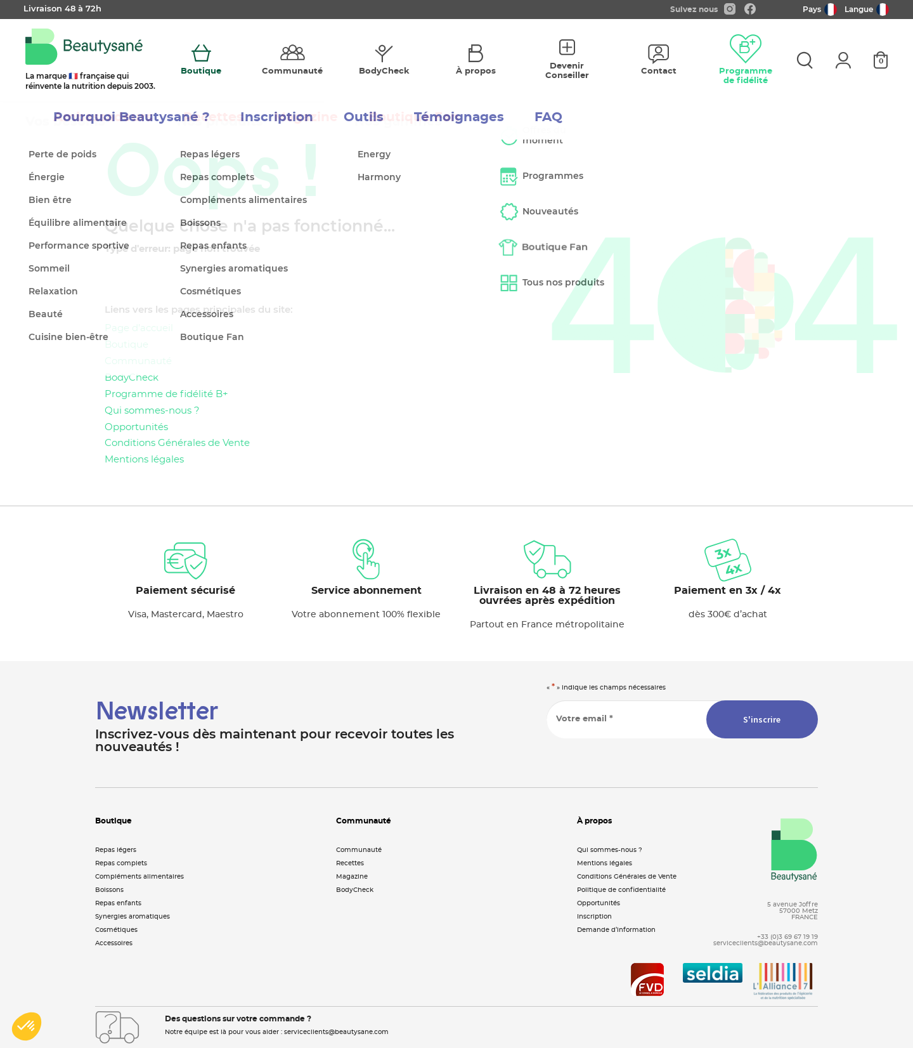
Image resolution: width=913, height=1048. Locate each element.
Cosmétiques (116, 930)
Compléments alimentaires (139, 877)
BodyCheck (132, 378)
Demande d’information (616, 930)
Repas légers (115, 850)
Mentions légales (144, 459)
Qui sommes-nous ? (152, 411)
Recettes (350, 863)
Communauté (138, 361)
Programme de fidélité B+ (166, 394)
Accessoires (114, 943)
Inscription (594, 917)
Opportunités (136, 427)
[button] (26, 1026)
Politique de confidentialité (621, 890)
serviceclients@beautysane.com (765, 943)
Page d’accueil (139, 328)
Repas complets (121, 863)
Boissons (109, 890)
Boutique (126, 345)
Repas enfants (118, 903)
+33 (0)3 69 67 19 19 (787, 937)
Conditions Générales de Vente (177, 443)
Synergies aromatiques (132, 917)
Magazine (352, 877)
